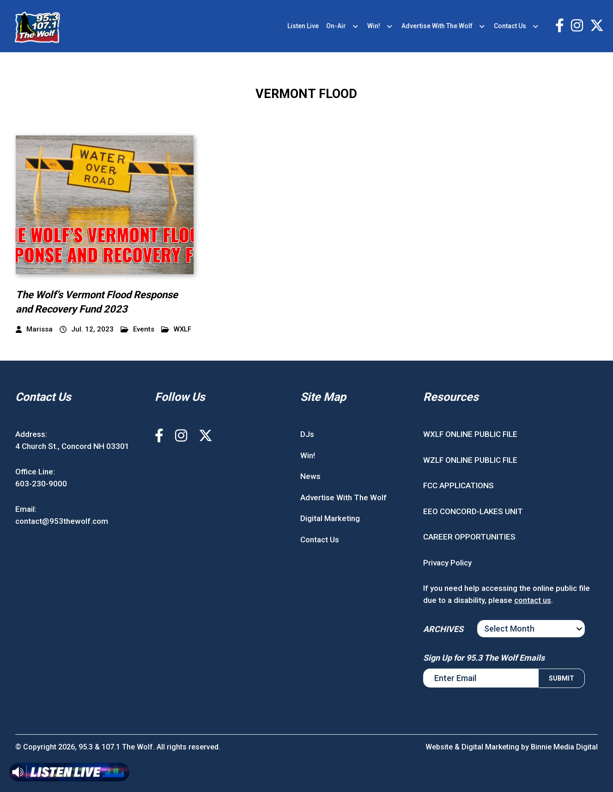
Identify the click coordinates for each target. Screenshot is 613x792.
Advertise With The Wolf (437, 26)
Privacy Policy (447, 562)
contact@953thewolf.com (61, 521)
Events (137, 329)
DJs (307, 434)
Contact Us (510, 26)
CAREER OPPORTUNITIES (469, 536)
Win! (373, 26)
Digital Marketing (330, 518)
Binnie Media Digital (564, 747)
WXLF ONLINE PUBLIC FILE (470, 434)
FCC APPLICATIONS (458, 485)
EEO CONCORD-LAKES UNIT (473, 511)
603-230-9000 (41, 483)
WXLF (176, 329)
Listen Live (303, 26)
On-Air (336, 26)
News (310, 476)
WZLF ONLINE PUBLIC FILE (470, 460)
